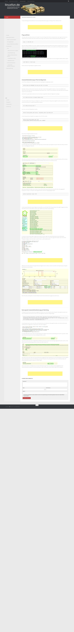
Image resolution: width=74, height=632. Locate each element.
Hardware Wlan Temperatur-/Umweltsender (11, 65)
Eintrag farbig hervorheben (12, 58)
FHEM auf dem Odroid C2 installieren (13, 50)
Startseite (6, 1)
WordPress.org (8, 106)
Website (24, 391)
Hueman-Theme (18, 406)
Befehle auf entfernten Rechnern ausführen (12, 56)
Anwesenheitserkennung (11, 52)
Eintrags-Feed (8, 102)
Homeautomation (22, 1)
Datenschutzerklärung (30, 1)
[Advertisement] (57, 7)
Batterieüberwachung (11, 60)
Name (23, 387)
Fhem (8, 48)
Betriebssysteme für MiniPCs (13, 1)
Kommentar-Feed (8, 104)
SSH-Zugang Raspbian (10, 41)
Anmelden (7, 99)
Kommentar (25, 381)
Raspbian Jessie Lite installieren (11, 39)
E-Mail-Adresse (48, 387)
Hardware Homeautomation (11, 62)
